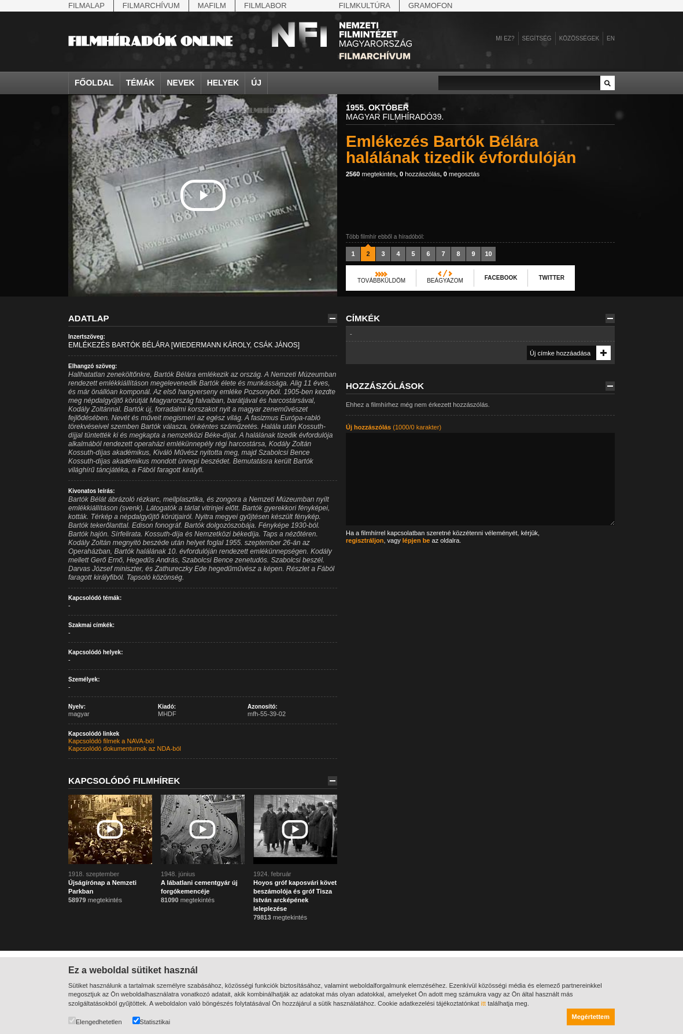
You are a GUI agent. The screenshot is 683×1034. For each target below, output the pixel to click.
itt (483, 1003)
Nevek (180, 82)
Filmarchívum (151, 5)
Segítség (537, 38)
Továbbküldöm (381, 280)
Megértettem (591, 1016)
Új (256, 82)
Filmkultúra (364, 5)
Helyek (223, 82)
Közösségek (579, 38)
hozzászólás (420, 174)
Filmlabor (265, 5)
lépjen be (416, 540)
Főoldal (94, 82)
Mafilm (212, 5)
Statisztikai (151, 1021)
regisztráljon (364, 540)
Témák (140, 82)
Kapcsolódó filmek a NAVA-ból (111, 740)
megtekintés (371, 174)
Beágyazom (445, 280)
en (611, 38)
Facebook (501, 278)
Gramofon (430, 5)
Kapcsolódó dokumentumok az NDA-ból (124, 748)
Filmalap (86, 5)
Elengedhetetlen (95, 1021)
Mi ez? (505, 38)
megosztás (461, 174)
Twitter (551, 278)
